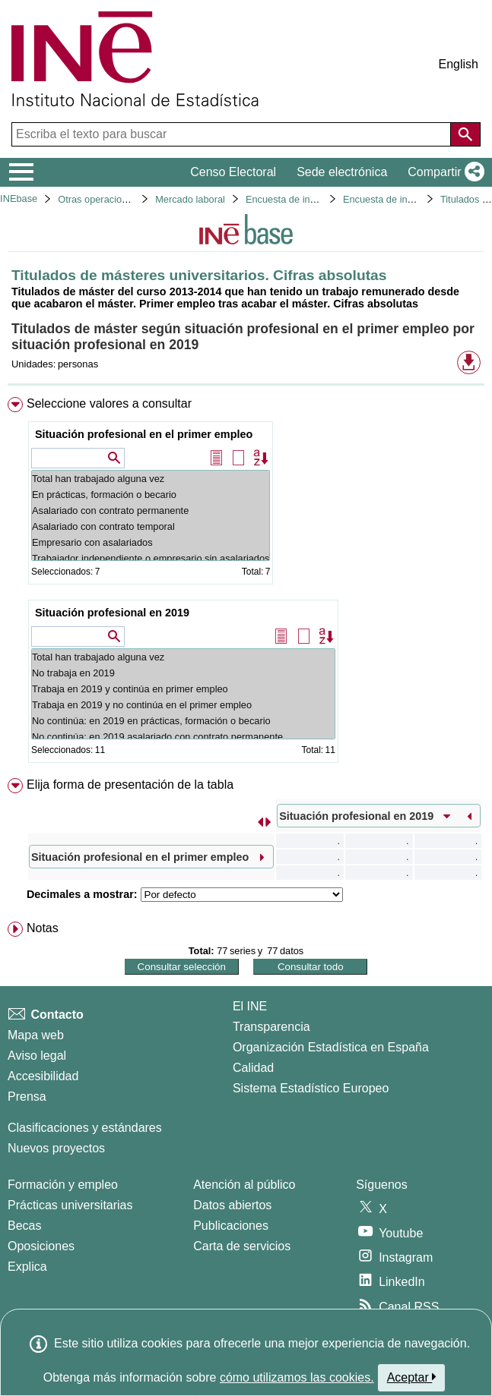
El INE (250, 1006)
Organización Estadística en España (331, 1047)
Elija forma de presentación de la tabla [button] (130, 784)
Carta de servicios (241, 1246)
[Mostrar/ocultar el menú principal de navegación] (22, 172)
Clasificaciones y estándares (85, 1127)
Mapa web (36, 1035)
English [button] (458, 64)
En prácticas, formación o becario (151, 495)
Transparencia (271, 1026)
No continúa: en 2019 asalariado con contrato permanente (183, 737)
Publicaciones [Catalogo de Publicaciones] (230, 1225)
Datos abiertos (232, 1205)
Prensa (27, 1096)
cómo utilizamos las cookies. (297, 1377)
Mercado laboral (190, 199)
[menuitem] (246, 582)
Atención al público (244, 1184)
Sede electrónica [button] (342, 171)
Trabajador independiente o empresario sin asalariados (151, 558)
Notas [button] (43, 928)
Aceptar (411, 1377)
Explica (27, 1266)
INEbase (18, 198)
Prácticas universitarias (70, 1205)
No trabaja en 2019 (183, 673)
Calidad (253, 1067)
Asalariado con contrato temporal (151, 526)
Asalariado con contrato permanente (151, 510)
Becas (24, 1225)
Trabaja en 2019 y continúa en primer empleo (183, 689)
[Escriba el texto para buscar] (232, 134)
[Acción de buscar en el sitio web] (465, 134)
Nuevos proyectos (56, 1148)
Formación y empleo (63, 1184)
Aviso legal (37, 1055)
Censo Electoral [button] (233, 171)
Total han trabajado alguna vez (151, 479)
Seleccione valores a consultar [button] (109, 403)
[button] (443, 172)
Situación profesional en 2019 (112, 613)
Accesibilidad (43, 1076)
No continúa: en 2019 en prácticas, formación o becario (183, 721)
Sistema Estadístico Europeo (311, 1088)
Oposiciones (41, 1246)
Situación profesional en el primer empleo (143, 434)
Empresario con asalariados (151, 542)
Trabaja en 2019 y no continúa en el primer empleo (183, 705)
